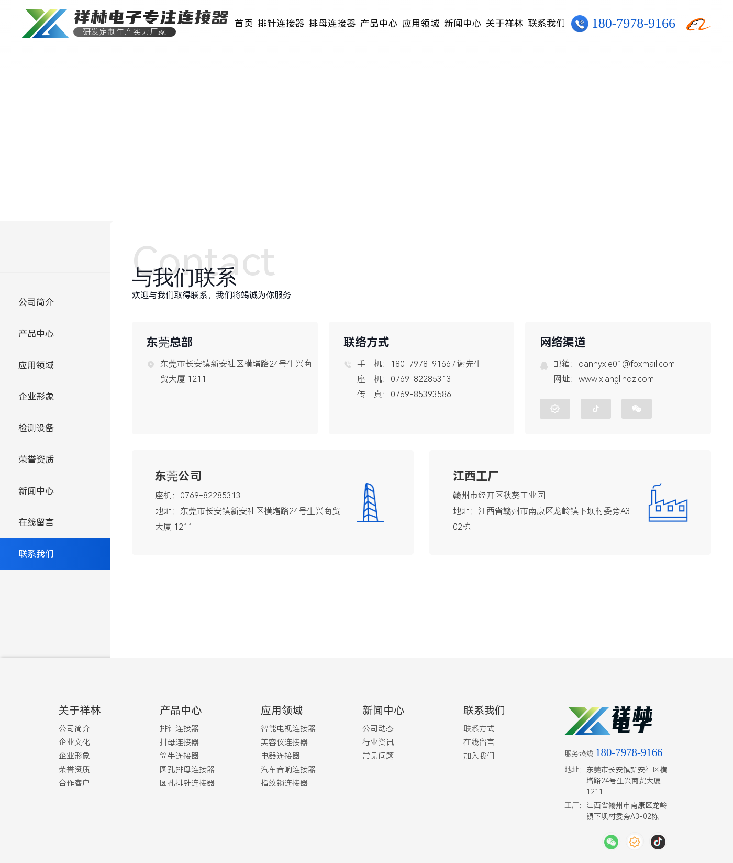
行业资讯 (378, 740)
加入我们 (479, 753)
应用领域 (421, 23)
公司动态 (378, 726)
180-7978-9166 (633, 23)
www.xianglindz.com (616, 378)
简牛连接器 (179, 753)
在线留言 (36, 522)
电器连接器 (280, 753)
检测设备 (36, 428)
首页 (244, 23)
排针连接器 (281, 23)
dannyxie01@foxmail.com (627, 363)
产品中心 (379, 23)
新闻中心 (463, 23)
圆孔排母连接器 (187, 767)
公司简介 (36, 302)
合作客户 (74, 780)
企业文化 (74, 740)
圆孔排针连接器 (187, 780)
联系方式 (479, 726)
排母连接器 (332, 23)
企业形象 (36, 396)
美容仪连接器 (284, 740)
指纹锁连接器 (284, 780)
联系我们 (546, 23)
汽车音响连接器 (288, 767)
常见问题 (378, 753)
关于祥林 (505, 23)
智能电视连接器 (288, 726)
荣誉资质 (36, 459)
